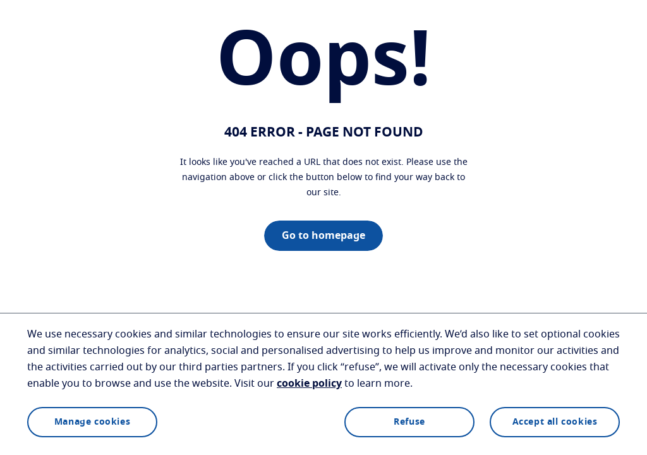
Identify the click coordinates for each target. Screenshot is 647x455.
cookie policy (309, 384)
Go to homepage (323, 236)
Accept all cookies (555, 422)
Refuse (409, 422)
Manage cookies (92, 422)
